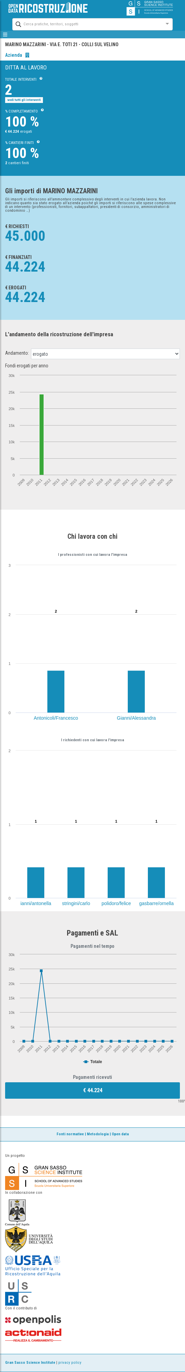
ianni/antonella (35, 903)
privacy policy (69, 1362)
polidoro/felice (116, 903)
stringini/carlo (76, 903)
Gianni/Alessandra (136, 718)
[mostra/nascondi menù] (5, 34)
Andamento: (17, 353)
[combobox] (86, 23)
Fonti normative (70, 1134)
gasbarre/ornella (156, 903)
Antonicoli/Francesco (56, 718)
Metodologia (98, 1134)
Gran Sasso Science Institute (30, 1362)
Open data (120, 1134)
